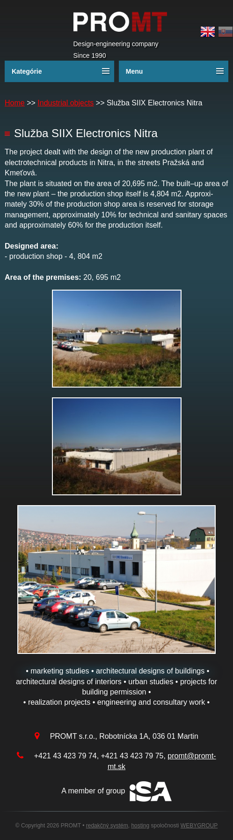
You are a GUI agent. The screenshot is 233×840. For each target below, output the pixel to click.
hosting (140, 825)
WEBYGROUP (199, 825)
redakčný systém (107, 825)
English (207, 32)
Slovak (225, 32)
